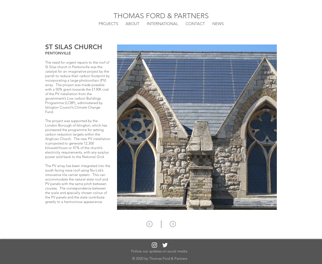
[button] (162, 23)
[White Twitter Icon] (165, 245)
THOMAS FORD (140, 16)
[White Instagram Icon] (154, 245)
